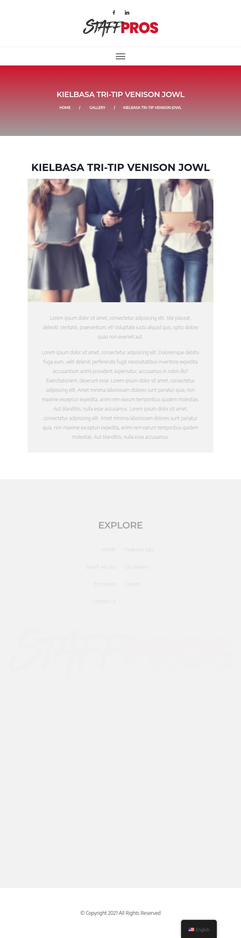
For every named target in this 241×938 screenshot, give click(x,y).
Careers (133, 586)
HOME (109, 551)
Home (65, 107)
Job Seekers (137, 569)
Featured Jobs (139, 551)
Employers (105, 586)
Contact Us (104, 603)
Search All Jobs (101, 569)
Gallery (97, 107)
